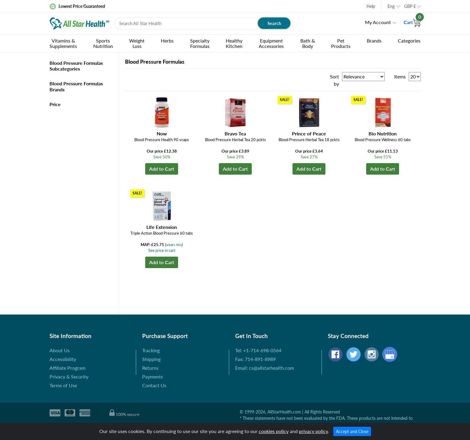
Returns (150, 368)
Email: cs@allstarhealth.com (264, 368)
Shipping (151, 359)
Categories (409, 40)
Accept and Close (352, 431)
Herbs (167, 40)
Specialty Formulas (199, 43)
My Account (378, 22)
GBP (410, 6)
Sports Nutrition (103, 43)
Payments (152, 376)
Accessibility (63, 359)
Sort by (334, 80)
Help (370, 6)
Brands (374, 40)
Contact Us (154, 385)
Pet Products (340, 43)
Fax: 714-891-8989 (255, 359)
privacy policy (313, 431)
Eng (391, 6)
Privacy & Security (69, 376)
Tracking (151, 350)
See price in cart (161, 250)
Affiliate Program (67, 368)
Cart (412, 22)
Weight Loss (137, 43)
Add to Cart (161, 169)
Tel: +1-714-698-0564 (258, 350)
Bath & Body (307, 43)
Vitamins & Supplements (63, 43)
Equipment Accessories (271, 43)
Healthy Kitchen (234, 43)
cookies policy (274, 431)
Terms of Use (63, 385)
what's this (174, 245)
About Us (60, 350)
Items (400, 76)
